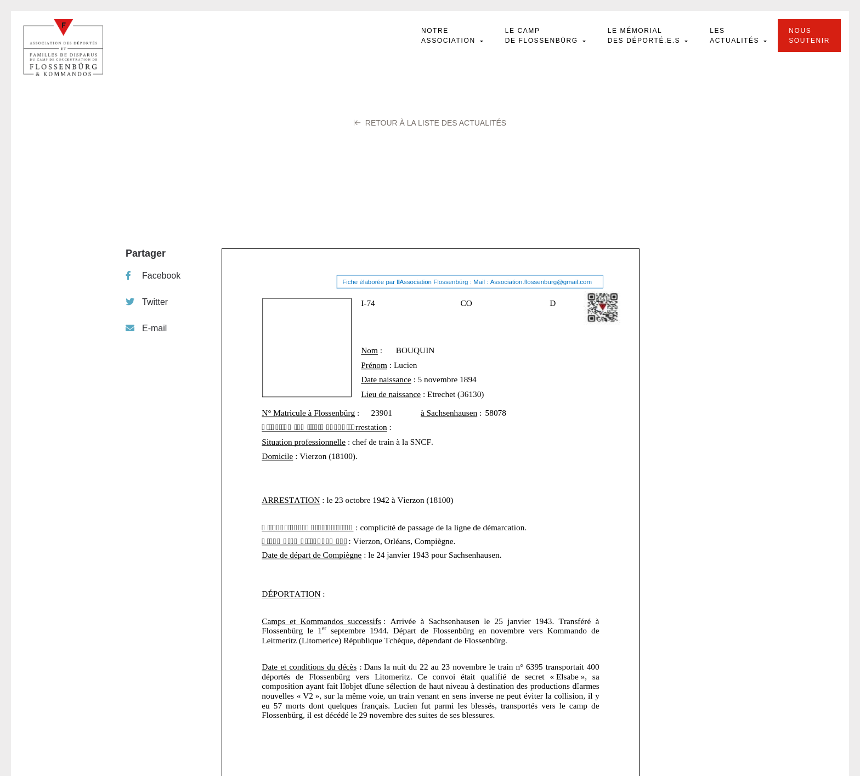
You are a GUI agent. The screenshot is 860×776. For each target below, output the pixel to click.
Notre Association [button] (449, 35)
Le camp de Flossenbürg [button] (543, 35)
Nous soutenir (809, 35)
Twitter (147, 302)
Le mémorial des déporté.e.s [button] (645, 35)
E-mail (146, 328)
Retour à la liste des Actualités (430, 122)
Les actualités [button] (736, 35)
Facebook (153, 275)
